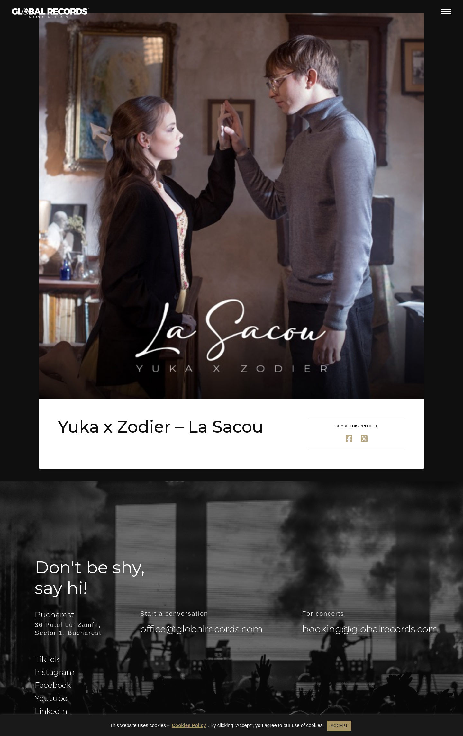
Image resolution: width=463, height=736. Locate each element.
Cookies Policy (189, 725)
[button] (446, 11)
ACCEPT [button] (339, 725)
